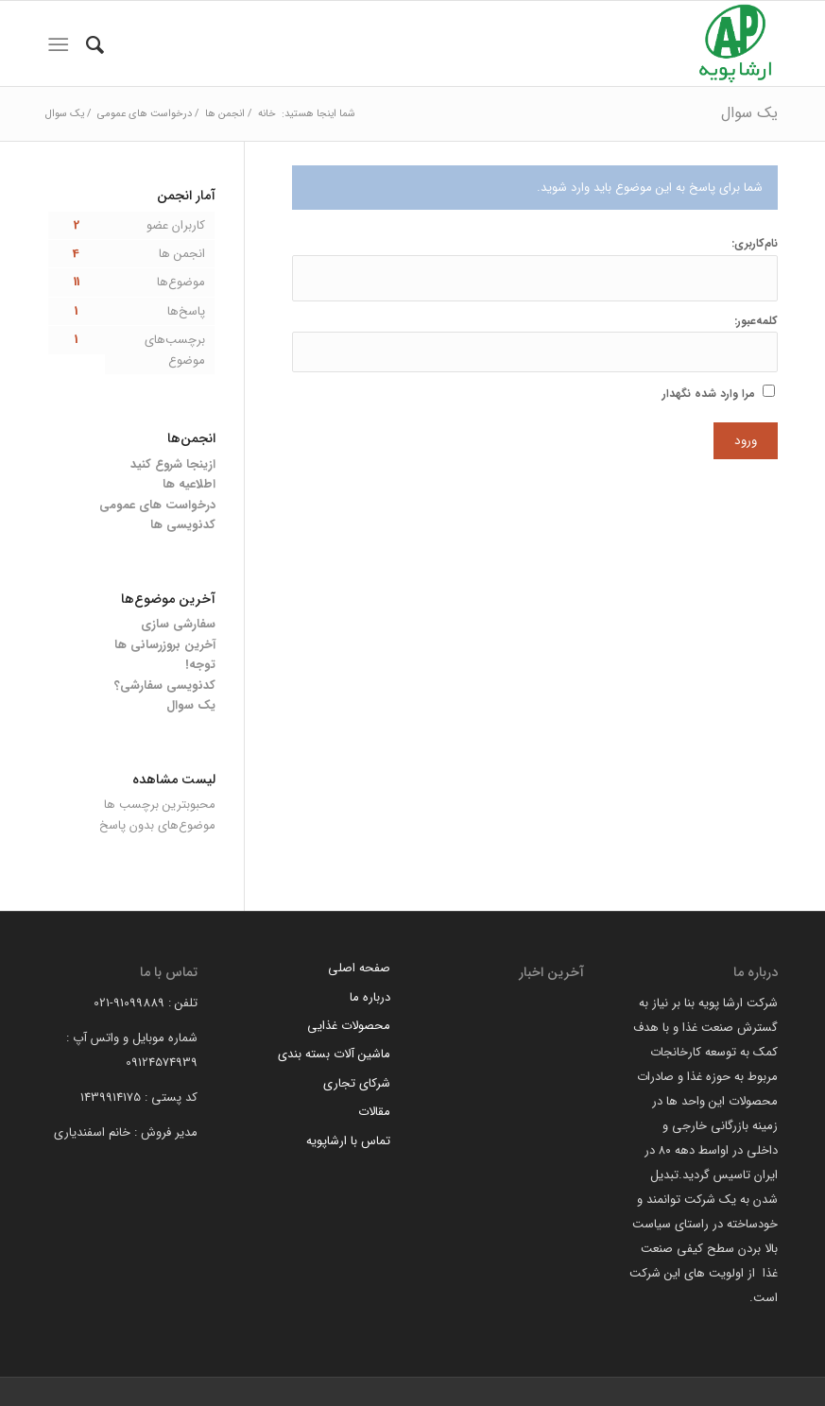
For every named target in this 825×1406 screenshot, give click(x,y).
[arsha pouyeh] (735, 43)
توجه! (200, 665)
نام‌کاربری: (754, 243)
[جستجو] (95, 45)
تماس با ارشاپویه (348, 1141)
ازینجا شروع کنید (172, 464)
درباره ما (370, 997)
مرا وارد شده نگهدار (708, 394)
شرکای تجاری (356, 1083)
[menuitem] (95, 45)
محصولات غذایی (348, 1026)
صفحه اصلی (359, 968)
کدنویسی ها (182, 525)
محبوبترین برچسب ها (159, 804)
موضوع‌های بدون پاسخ (157, 825)
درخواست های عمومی (157, 505)
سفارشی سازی (178, 624)
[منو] (58, 45)
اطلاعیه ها (189, 484)
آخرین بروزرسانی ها (164, 645)
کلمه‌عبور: (756, 321)
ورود (745, 441)
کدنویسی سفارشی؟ (164, 685)
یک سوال (749, 113)
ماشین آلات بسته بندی (334, 1054)
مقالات (374, 1112)
